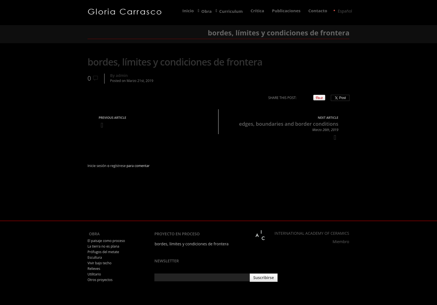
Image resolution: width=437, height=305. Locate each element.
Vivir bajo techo (99, 263)
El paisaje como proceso (106, 240)
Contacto (317, 10)
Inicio (188, 10)
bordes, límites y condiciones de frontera (192, 243)
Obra (206, 11)
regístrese (118, 165)
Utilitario (94, 274)
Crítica (257, 10)
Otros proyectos (100, 279)
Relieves (94, 268)
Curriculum (231, 11)
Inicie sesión (97, 165)
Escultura (95, 257)
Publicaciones (286, 10)
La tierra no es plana (103, 246)
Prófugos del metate (103, 252)
